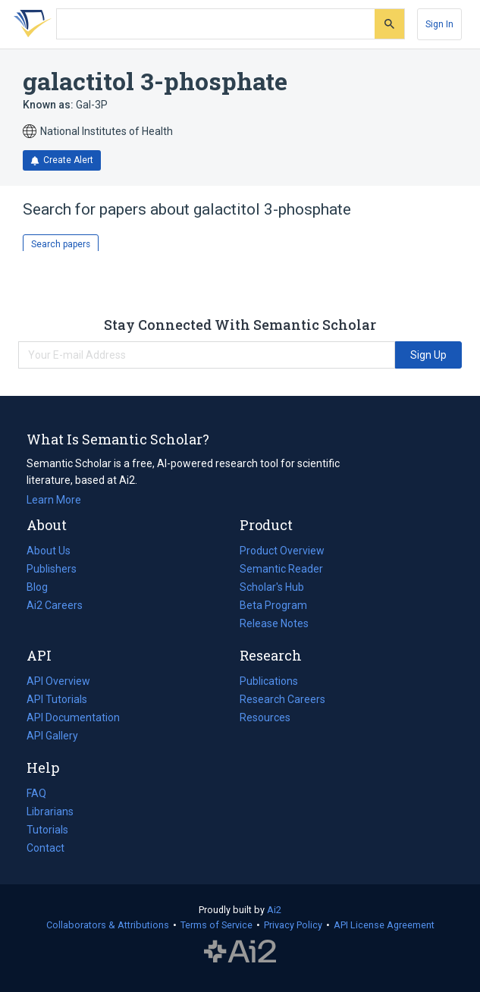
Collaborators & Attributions (107, 925)
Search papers (60, 244)
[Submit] (389, 24)
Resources (265, 717)
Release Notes (274, 623)
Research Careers (282, 699)
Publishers (52, 569)
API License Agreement (384, 925)
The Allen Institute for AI (240, 952)
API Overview (58, 681)
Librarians (50, 811)
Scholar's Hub (272, 587)
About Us (49, 551)
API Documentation (73, 717)
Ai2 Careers (55, 605)
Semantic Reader (281, 569)
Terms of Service (216, 925)
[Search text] (216, 24)
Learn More (54, 500)
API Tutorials (57, 699)
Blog (43, 587)
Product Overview (282, 551)
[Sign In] (439, 24)
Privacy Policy (293, 925)
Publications (269, 681)
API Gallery (52, 736)
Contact (45, 848)
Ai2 (274, 909)
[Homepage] (30, 24)
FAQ (36, 793)
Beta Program (273, 605)
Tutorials (47, 830)
